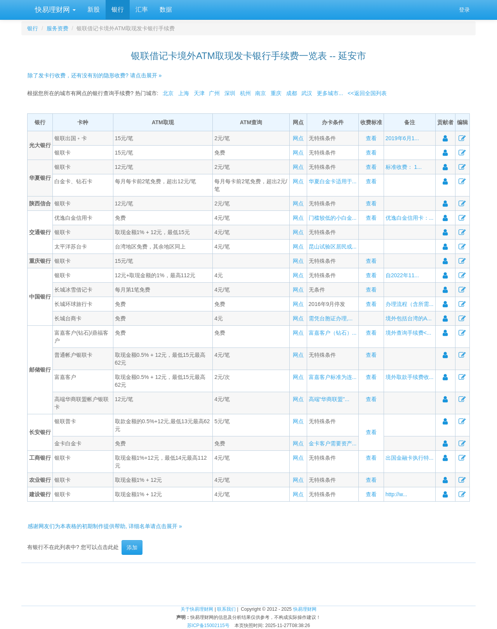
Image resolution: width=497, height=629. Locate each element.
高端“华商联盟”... (329, 399)
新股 (93, 9)
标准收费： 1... (404, 167)
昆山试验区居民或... (333, 246)
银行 (117, 9)
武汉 (306, 93)
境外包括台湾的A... (409, 318)
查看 (371, 138)
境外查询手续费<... (408, 333)
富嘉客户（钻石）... (333, 333)
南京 (260, 93)
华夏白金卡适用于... (333, 181)
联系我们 (226, 609)
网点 (298, 138)
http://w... (396, 494)
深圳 (229, 93)
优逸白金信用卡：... (410, 218)
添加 (132, 547)
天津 (199, 93)
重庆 (276, 93)
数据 (166, 9)
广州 (214, 93)
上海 (183, 93)
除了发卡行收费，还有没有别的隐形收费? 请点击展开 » (95, 75)
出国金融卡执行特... (410, 458)
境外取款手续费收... (410, 377)
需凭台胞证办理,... (331, 318)
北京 (168, 93)
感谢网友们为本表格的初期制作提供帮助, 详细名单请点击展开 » (105, 526)
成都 (291, 93)
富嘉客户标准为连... (333, 377)
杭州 (245, 93)
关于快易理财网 (197, 609)
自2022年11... (402, 275)
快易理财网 (54, 10)
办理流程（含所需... (410, 304)
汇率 (142, 9)
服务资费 (57, 28)
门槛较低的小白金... (333, 218)
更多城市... (330, 93)
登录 (464, 10)
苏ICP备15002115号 (208, 625)
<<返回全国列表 (367, 93)
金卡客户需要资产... (333, 443)
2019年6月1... (402, 138)
